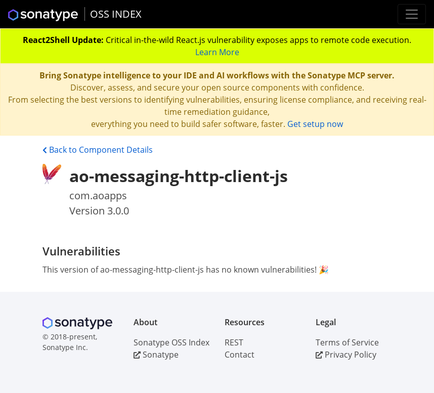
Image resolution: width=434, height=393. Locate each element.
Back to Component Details (97, 149)
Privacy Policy (346, 354)
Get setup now (315, 123)
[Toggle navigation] (412, 14)
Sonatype (156, 354)
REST (234, 342)
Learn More (217, 52)
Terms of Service (347, 342)
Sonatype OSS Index (171, 342)
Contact (239, 354)
